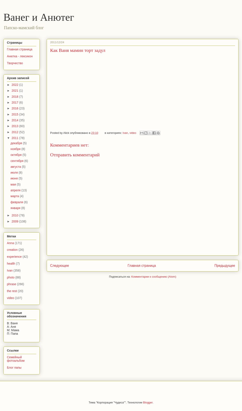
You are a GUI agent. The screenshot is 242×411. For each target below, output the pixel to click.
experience (14, 256)
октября (16, 155)
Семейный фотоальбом (16, 359)
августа (16, 166)
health (11, 263)
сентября (17, 161)
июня (15, 178)
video (132, 132)
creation (12, 249)
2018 (15, 96)
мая (14, 184)
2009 (15, 221)
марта (15, 196)
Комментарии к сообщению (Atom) (153, 276)
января (16, 208)
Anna (10, 243)
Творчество (15, 63)
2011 (15, 138)
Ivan (125, 132)
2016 (15, 108)
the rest (12, 291)
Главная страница (141, 265)
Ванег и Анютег (38, 17)
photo (10, 277)
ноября (16, 149)
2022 (15, 84)
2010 (15, 215)
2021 (15, 90)
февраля (17, 202)
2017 (15, 102)
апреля (16, 190)
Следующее (59, 265)
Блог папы (14, 367)
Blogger (148, 402)
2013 (15, 126)
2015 (15, 114)
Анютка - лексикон (20, 56)
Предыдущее (225, 265)
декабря (17, 143)
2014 (15, 120)
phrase (11, 284)
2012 (15, 132)
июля (15, 172)
